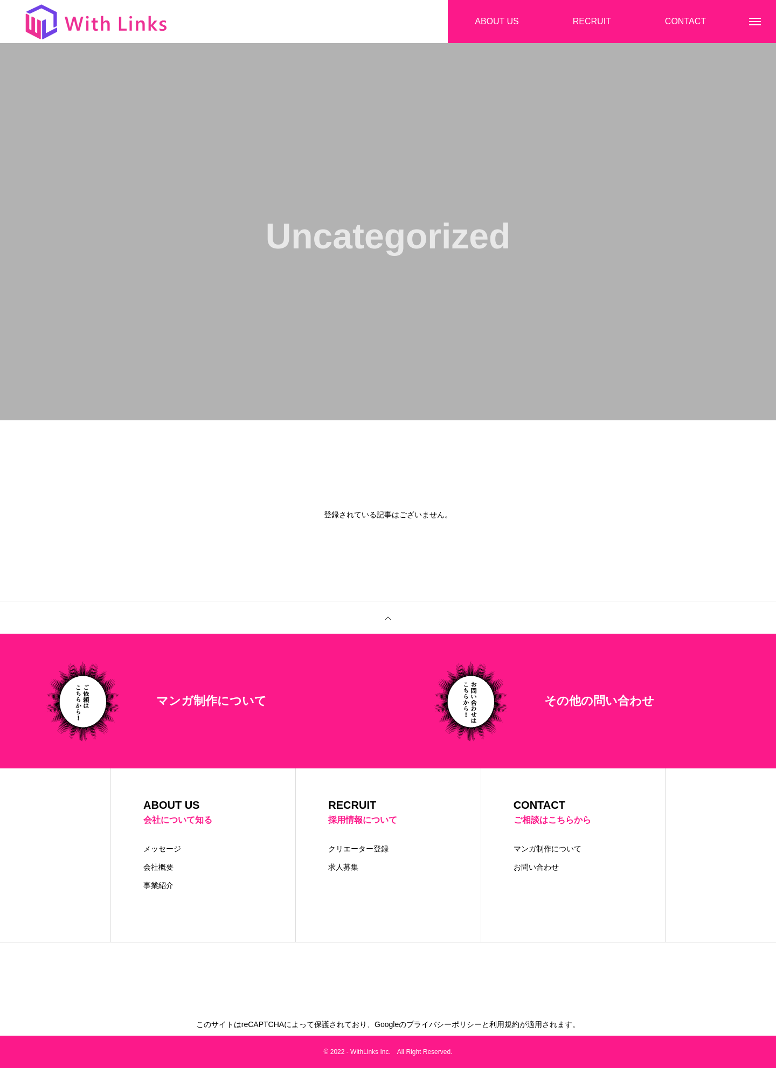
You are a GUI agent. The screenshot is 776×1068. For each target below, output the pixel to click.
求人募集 (343, 867)
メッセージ (162, 848)
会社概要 (158, 867)
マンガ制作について (547, 848)
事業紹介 (158, 885)
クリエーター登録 (358, 848)
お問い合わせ (536, 867)
